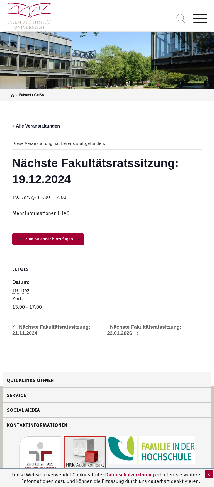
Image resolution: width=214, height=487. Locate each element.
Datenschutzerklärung (129, 475)
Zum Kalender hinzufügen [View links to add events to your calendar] (49, 239)
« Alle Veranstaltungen (36, 126)
